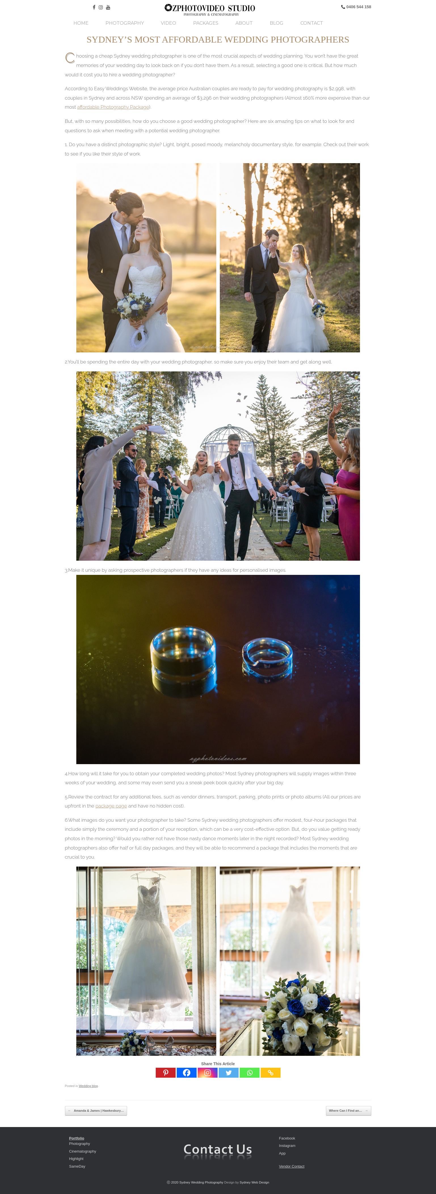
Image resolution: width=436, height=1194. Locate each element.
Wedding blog (88, 1086)
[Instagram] (208, 1073)
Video (168, 23)
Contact (311, 23)
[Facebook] (187, 1073)
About (244, 23)
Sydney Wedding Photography (201, 1182)
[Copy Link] (271, 1073)
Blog (276, 23)
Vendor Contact (292, 1166)
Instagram (287, 1145)
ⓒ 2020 (173, 1182)
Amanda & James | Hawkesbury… (96, 1111)
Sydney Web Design (254, 1182)
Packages (205, 23)
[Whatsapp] (250, 1073)
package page (111, 806)
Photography (125, 23)
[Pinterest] (166, 1073)
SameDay (77, 1166)
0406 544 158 (358, 7)
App (282, 1153)
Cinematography (82, 1151)
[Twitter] (229, 1073)
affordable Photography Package (113, 107)
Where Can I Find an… (348, 1111)
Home (81, 23)
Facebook (287, 1138)
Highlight (76, 1159)
